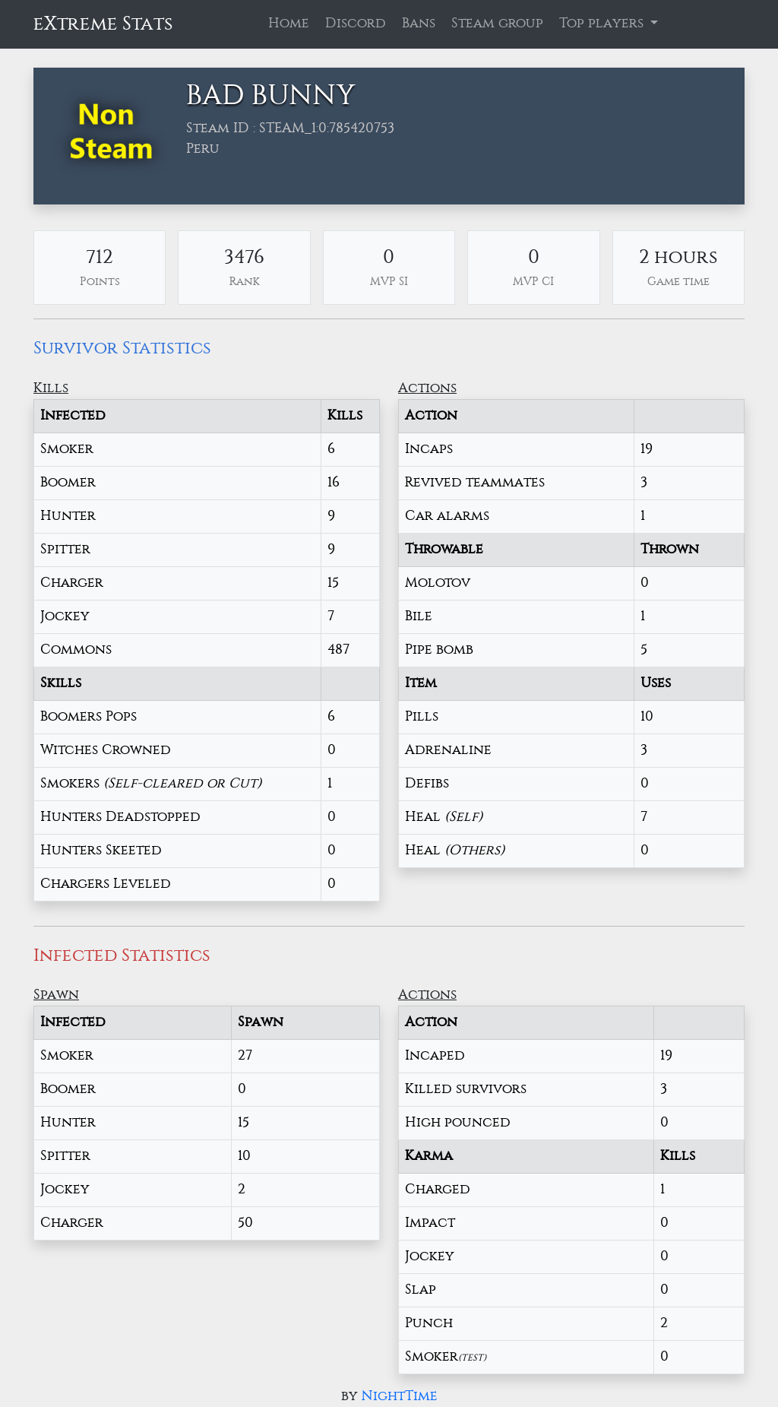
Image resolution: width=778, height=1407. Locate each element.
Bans (418, 23)
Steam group (497, 23)
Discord (355, 23)
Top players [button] (603, 23)
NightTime (400, 1396)
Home (288, 23)
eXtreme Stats (103, 23)
